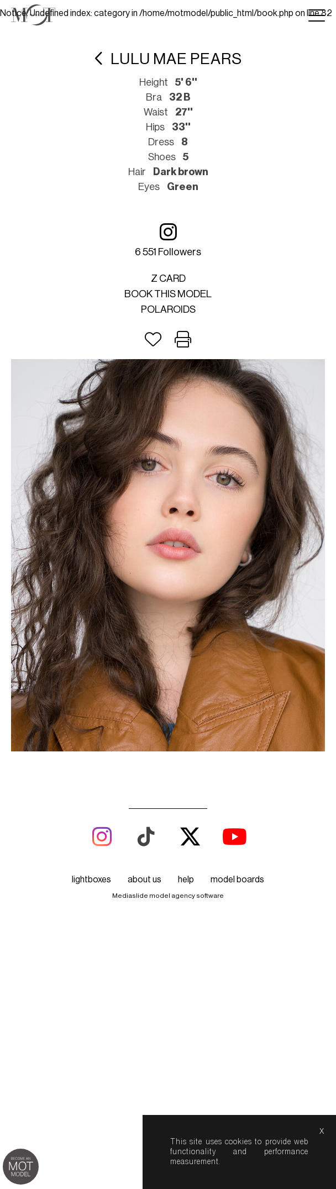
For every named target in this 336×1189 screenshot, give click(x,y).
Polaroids (168, 309)
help (186, 879)
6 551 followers (168, 239)
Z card (168, 278)
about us (144, 879)
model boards (237, 879)
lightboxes (91, 879)
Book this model (168, 294)
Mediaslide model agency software (168, 895)
